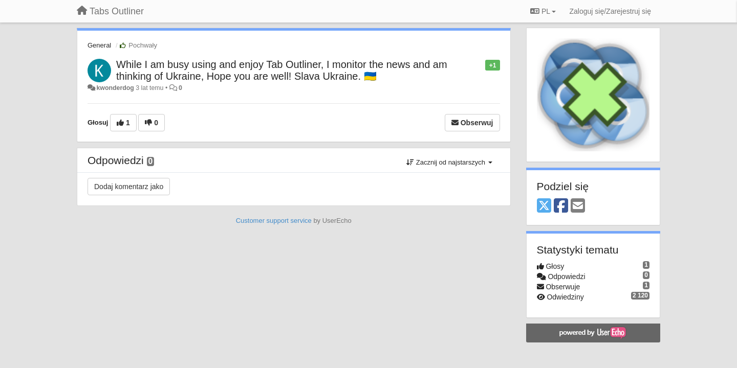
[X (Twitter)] (544, 206)
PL (543, 11)
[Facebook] (561, 206)
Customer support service (274, 220)
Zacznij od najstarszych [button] (449, 162)
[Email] (578, 206)
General (99, 45)
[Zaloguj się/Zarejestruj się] (610, 11)
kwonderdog (115, 87)
